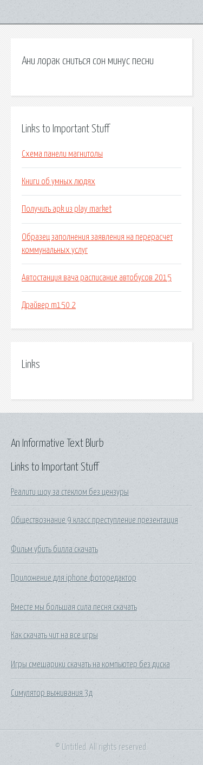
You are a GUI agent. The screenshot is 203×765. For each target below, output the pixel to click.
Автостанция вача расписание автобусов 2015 (97, 277)
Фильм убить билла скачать (54, 549)
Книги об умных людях (58, 181)
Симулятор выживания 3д (52, 693)
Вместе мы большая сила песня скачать (74, 607)
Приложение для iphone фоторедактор (73, 578)
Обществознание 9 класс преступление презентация (94, 520)
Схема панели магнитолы (62, 154)
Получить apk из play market (67, 209)
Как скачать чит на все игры (54, 635)
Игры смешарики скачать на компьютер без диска (90, 664)
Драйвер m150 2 (49, 305)
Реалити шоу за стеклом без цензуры (70, 492)
